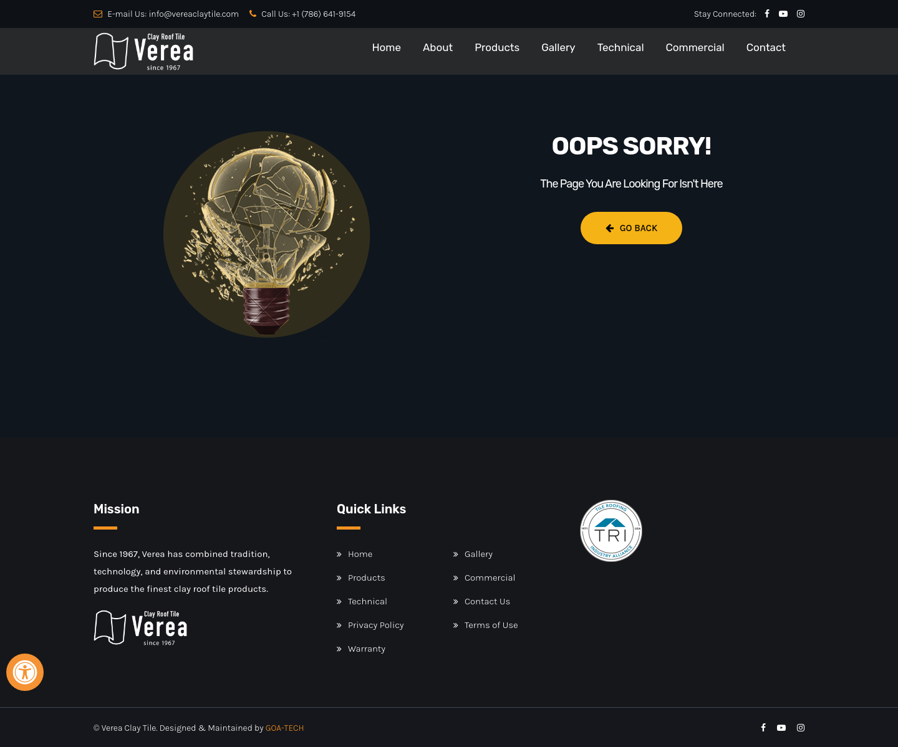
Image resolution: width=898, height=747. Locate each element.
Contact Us (487, 601)
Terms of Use (491, 624)
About (438, 47)
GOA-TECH (285, 728)
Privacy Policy (375, 624)
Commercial (695, 47)
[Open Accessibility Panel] (25, 672)
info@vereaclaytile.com (193, 14)
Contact (766, 47)
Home (386, 47)
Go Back (632, 228)
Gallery (558, 47)
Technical (620, 47)
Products (497, 47)
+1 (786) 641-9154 (323, 14)
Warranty (366, 648)
